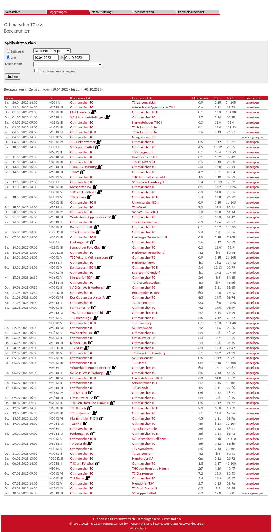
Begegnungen (58, 12)
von (11, 57)
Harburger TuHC (143, 262)
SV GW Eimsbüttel (145, 212)
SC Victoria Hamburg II (148, 182)
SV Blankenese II (144, 358)
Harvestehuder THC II (147, 122)
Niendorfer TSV (143, 483)
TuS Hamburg (141, 323)
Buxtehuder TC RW (145, 293)
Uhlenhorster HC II (145, 202)
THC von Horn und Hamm (150, 468)
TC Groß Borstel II (144, 488)
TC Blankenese (142, 473)
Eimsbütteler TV (143, 338)
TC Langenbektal (144, 102)
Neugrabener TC (143, 137)
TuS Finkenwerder (145, 222)
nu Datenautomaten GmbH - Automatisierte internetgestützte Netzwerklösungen (147, 523)
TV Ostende (140, 388)
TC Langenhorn (143, 303)
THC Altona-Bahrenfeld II (149, 177)
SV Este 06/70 (142, 328)
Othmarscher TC (81, 102)
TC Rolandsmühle (144, 127)
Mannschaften (144, 12)
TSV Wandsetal (142, 449)
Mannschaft (13, 64)
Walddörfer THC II (145, 157)
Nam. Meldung (101, 12)
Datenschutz (137, 528)
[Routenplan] (93, 112)
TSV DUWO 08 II (143, 162)
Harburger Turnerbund (148, 252)
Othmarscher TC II (145, 112)
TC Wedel (139, 207)
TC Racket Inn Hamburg (149, 353)
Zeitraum (15, 51)
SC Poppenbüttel (144, 493)
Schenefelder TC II (145, 383)
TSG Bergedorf (142, 152)
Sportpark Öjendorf (146, 272)
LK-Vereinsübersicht (191, 12)
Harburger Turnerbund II (149, 237)
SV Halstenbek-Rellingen (149, 439)
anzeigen (252, 102)
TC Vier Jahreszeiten (146, 282)
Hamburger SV (142, 458)
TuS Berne (139, 363)
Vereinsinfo (12, 12)
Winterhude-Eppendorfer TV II (154, 107)
